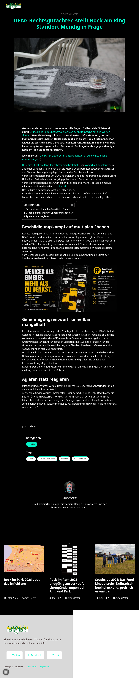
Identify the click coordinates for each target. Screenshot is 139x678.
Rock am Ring (81, 459)
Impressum (44, 667)
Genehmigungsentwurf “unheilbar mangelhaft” (50, 212)
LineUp (32, 444)
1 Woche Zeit (59, 186)
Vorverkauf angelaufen (97, 165)
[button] (6, 672)
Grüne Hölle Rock (47, 459)
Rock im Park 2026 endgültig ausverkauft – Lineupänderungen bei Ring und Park (68, 586)
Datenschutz (31, 667)
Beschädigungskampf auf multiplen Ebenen (48, 209)
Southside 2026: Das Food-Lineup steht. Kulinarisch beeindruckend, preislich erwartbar (115, 586)
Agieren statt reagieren (37, 216)
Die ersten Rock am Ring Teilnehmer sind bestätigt (50, 165)
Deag (31, 459)
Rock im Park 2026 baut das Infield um (22, 582)
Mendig (65, 459)
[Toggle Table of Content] (71, 205)
